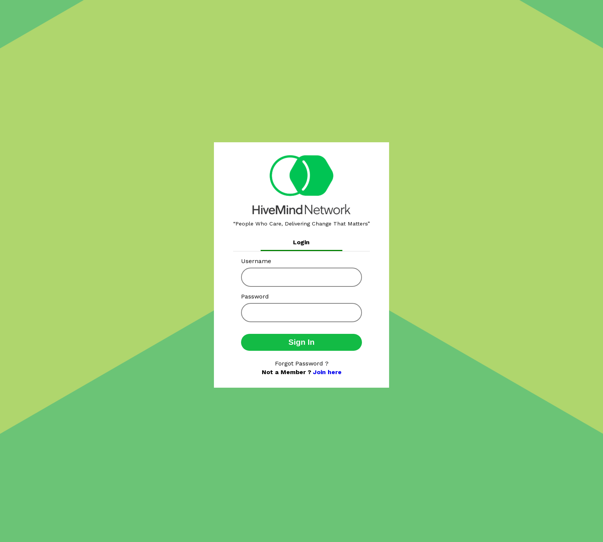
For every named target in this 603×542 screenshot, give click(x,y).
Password (255, 296)
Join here (327, 372)
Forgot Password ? (301, 363)
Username (256, 261)
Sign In (301, 342)
